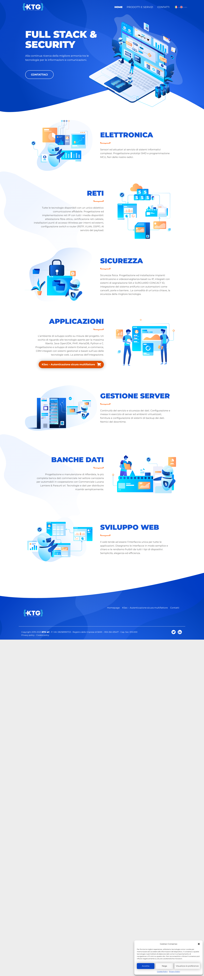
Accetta (145, 966)
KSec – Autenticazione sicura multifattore (68, 364)
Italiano (176, 7)
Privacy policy (27, 635)
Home (122, 7)
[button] (198, 944)
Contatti (164, 7)
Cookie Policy (162, 971)
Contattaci (39, 74)
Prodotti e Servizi (143, 7)
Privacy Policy (174, 971)
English (181, 7)
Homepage (113, 607)
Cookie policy (42, 635)
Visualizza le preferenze (187, 966)
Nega (164, 966)
